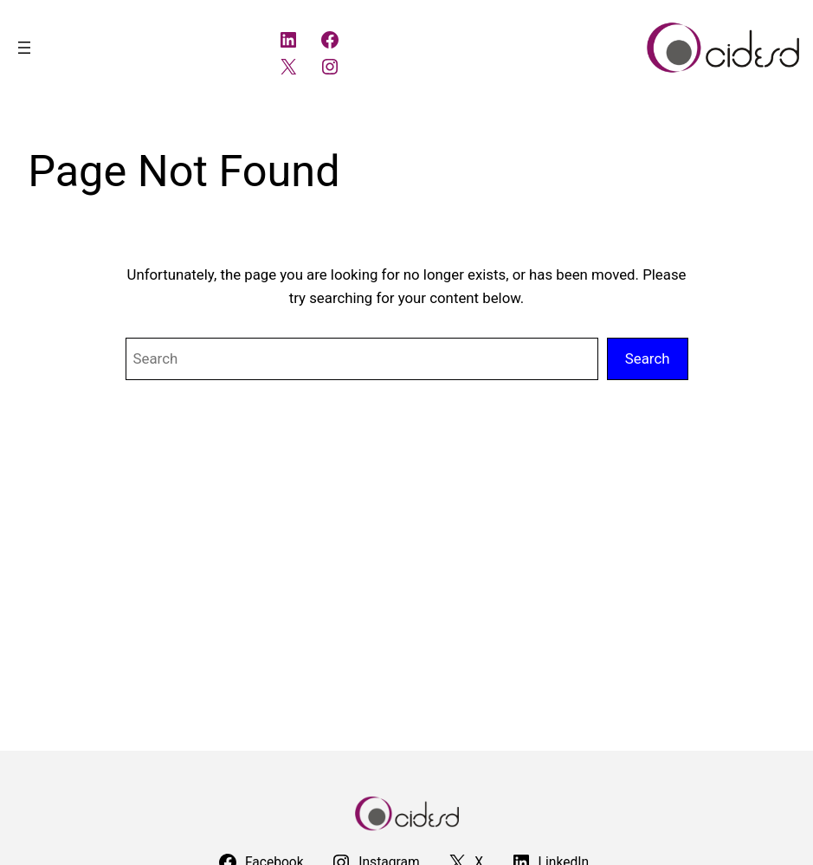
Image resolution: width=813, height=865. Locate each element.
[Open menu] (24, 47)
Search (647, 358)
